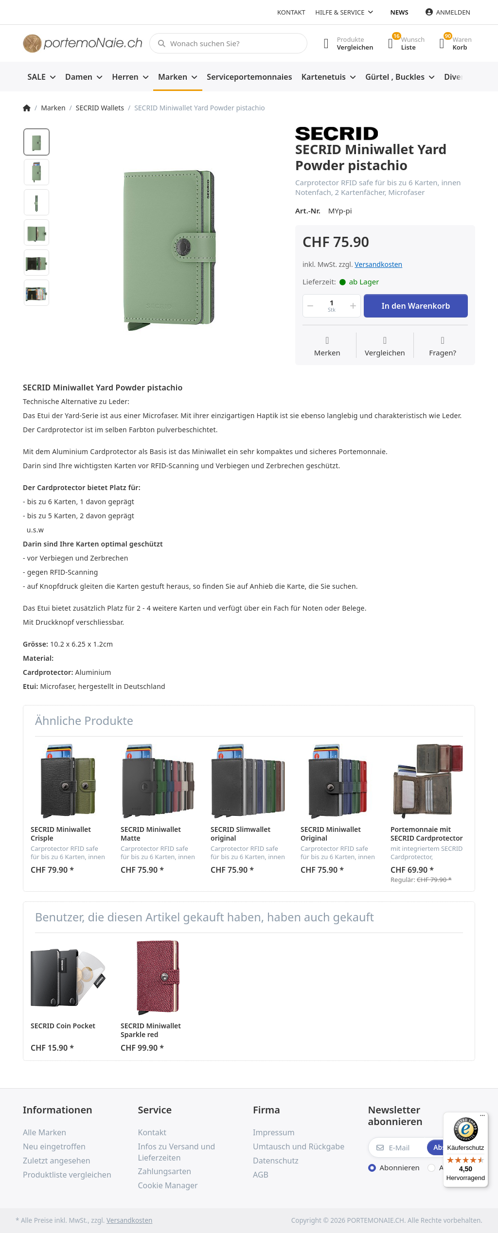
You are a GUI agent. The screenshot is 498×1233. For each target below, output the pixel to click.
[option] (169, 238)
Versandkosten (378, 264)
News (400, 12)
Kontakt (291, 12)
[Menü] (482, 1118)
